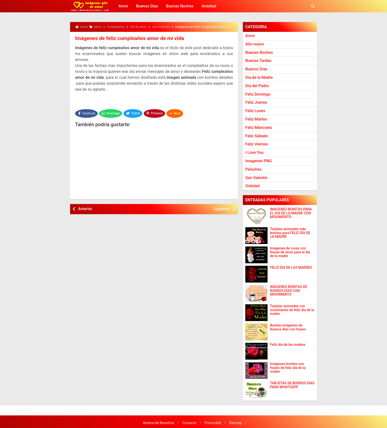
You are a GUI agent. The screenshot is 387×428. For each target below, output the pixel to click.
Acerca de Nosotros (158, 423)
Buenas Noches (180, 6)
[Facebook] (86, 112)
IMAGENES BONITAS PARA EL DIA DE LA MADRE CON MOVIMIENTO (291, 213)
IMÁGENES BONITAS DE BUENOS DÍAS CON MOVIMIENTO (288, 290)
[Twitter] (133, 112)
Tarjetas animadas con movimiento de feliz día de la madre (292, 310)
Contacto (189, 423)
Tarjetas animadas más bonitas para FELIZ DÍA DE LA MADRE (290, 233)
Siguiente (221, 207)
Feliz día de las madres (287, 344)
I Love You (254, 152)
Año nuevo (254, 44)
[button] (175, 112)
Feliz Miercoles (258, 127)
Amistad (208, 6)
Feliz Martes (256, 119)
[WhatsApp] (110, 112)
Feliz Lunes (255, 110)
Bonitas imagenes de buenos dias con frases (288, 327)
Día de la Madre (259, 77)
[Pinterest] (155, 112)
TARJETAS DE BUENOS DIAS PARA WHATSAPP (292, 385)
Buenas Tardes (258, 60)
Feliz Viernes (256, 144)
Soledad (252, 185)
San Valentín (256, 177)
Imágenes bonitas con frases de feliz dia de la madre (288, 367)
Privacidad (212, 423)
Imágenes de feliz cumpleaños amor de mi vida (127, 38)
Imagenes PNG (258, 161)
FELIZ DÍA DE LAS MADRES (291, 267)
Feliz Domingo (258, 94)
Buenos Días (147, 6)
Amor (123, 6)
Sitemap (235, 423)
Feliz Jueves (256, 102)
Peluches (253, 169)
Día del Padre (257, 85)
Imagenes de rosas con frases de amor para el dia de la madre (290, 252)
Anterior (85, 207)
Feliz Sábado (256, 136)
